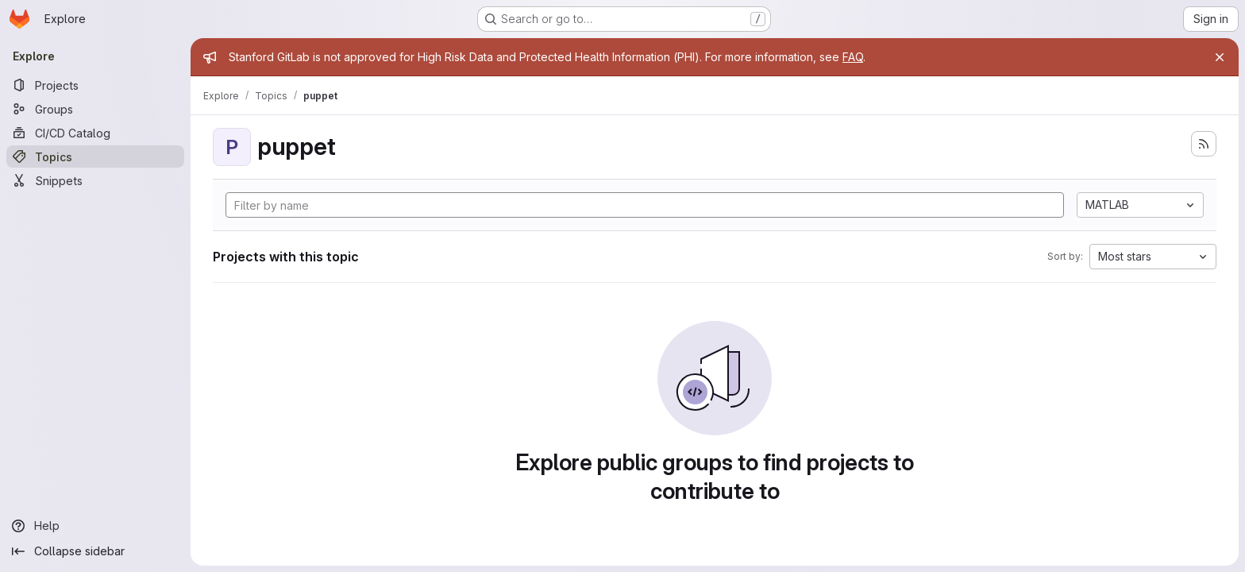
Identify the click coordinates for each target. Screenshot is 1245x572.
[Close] (1219, 57)
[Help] (95, 526)
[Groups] (95, 109)
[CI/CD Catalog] (95, 133)
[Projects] (95, 85)
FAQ (852, 57)
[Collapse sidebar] (95, 551)
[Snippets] (95, 180)
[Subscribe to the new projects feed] (1203, 144)
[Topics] (95, 156)
